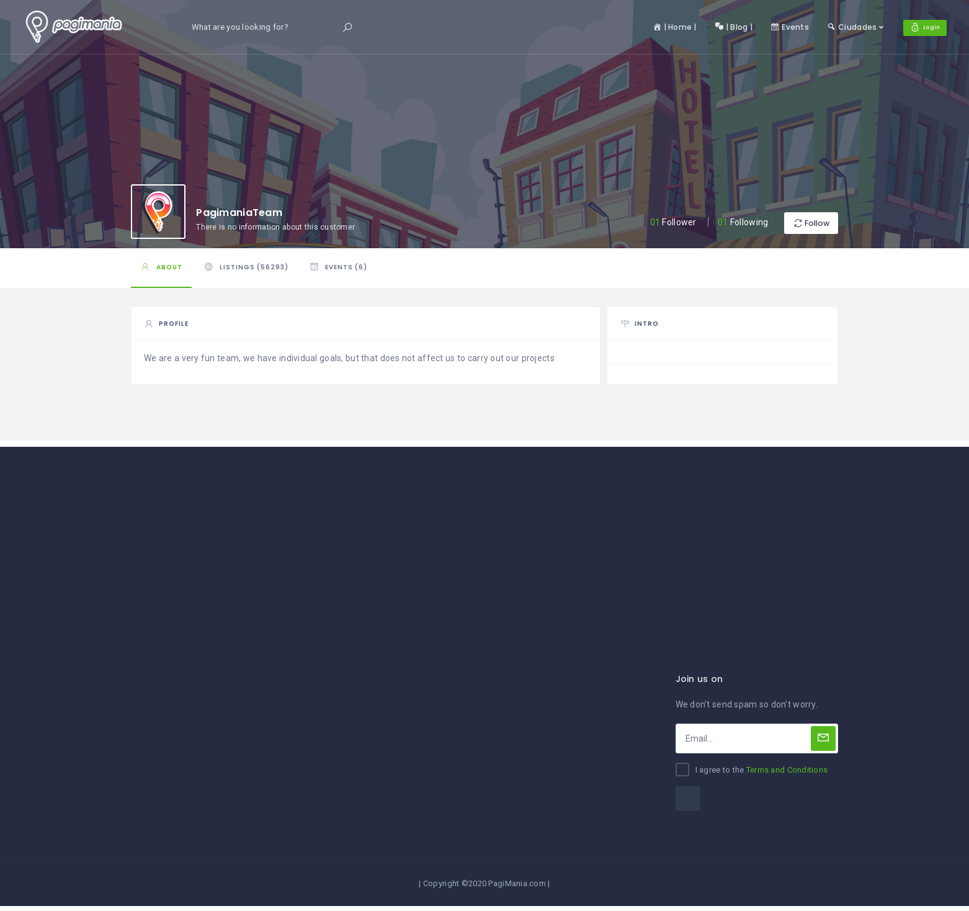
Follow (801, 223)
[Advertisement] (484, 539)
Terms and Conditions (787, 775)
